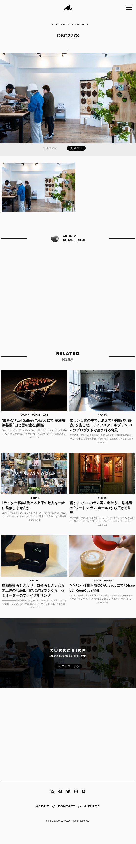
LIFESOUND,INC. (58, 820)
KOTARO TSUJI (80, 24)
